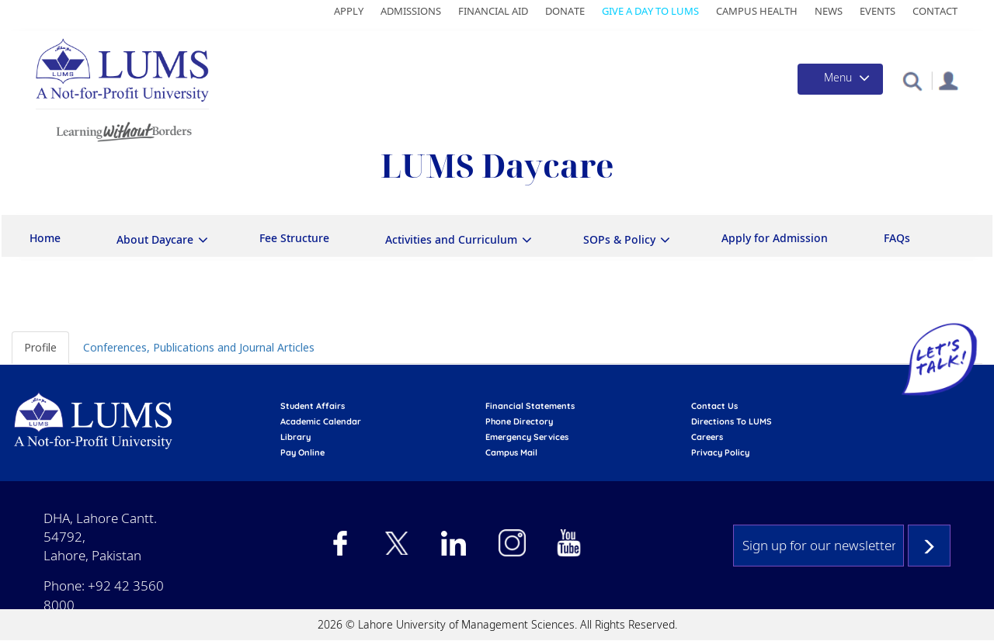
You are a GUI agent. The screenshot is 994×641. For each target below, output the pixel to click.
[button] (912, 80)
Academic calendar (320, 421)
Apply (348, 11)
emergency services (526, 436)
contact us (714, 405)
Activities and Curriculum (451, 239)
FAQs (897, 237)
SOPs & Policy (619, 239)
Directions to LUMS (731, 421)
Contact (935, 11)
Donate (565, 11)
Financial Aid (493, 11)
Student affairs (312, 405)
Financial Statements (530, 405)
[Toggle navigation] (840, 79)
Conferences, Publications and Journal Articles (199, 347)
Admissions (411, 11)
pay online (302, 452)
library (295, 436)
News (829, 11)
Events (877, 11)
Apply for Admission (774, 237)
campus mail (511, 452)
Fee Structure (294, 237)
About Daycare (154, 239)
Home (45, 237)
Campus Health (757, 11)
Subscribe (929, 546)
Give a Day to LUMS (650, 11)
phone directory (519, 421)
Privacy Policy (720, 452)
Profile (40, 347)
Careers (707, 436)
